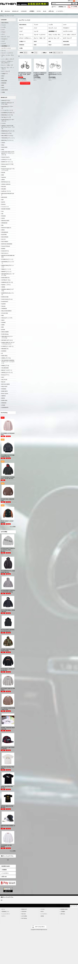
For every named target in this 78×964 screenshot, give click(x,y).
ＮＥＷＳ (43, 909)
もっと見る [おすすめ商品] (13, 850)
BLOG (42, 911)
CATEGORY (24, 911)
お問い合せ (4, 876)
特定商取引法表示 (6, 866)
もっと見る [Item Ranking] (13, 526)
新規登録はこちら (62, 6)
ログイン (54, 6)
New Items (24, 913)
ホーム (3, 909)
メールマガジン (5, 873)
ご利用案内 (4, 869)
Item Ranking (24, 918)
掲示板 (42, 916)
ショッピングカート (6, 913)
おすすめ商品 (24, 916)
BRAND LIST (24, 909)
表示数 (21, 52)
